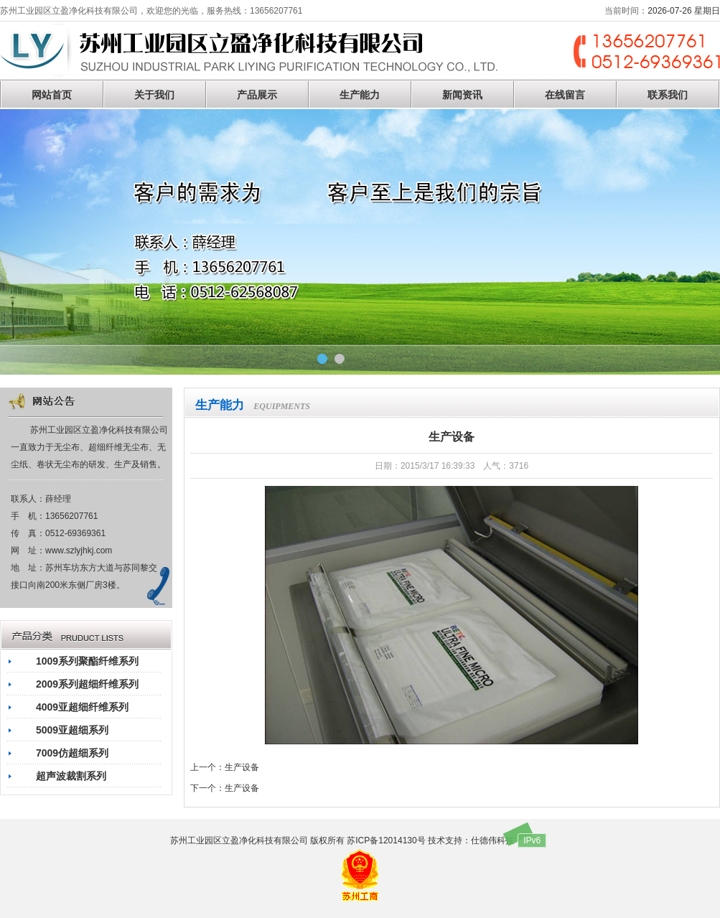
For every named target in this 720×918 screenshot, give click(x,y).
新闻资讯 (462, 94)
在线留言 (565, 94)
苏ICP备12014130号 (386, 840)
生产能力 (360, 94)
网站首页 (52, 94)
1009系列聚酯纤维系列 (87, 661)
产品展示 (257, 94)
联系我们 (667, 94)
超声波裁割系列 (71, 776)
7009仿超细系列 (72, 753)
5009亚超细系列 (72, 730)
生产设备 (242, 767)
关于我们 (154, 94)
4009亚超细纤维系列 (82, 707)
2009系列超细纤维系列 (87, 684)
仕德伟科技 (492, 840)
